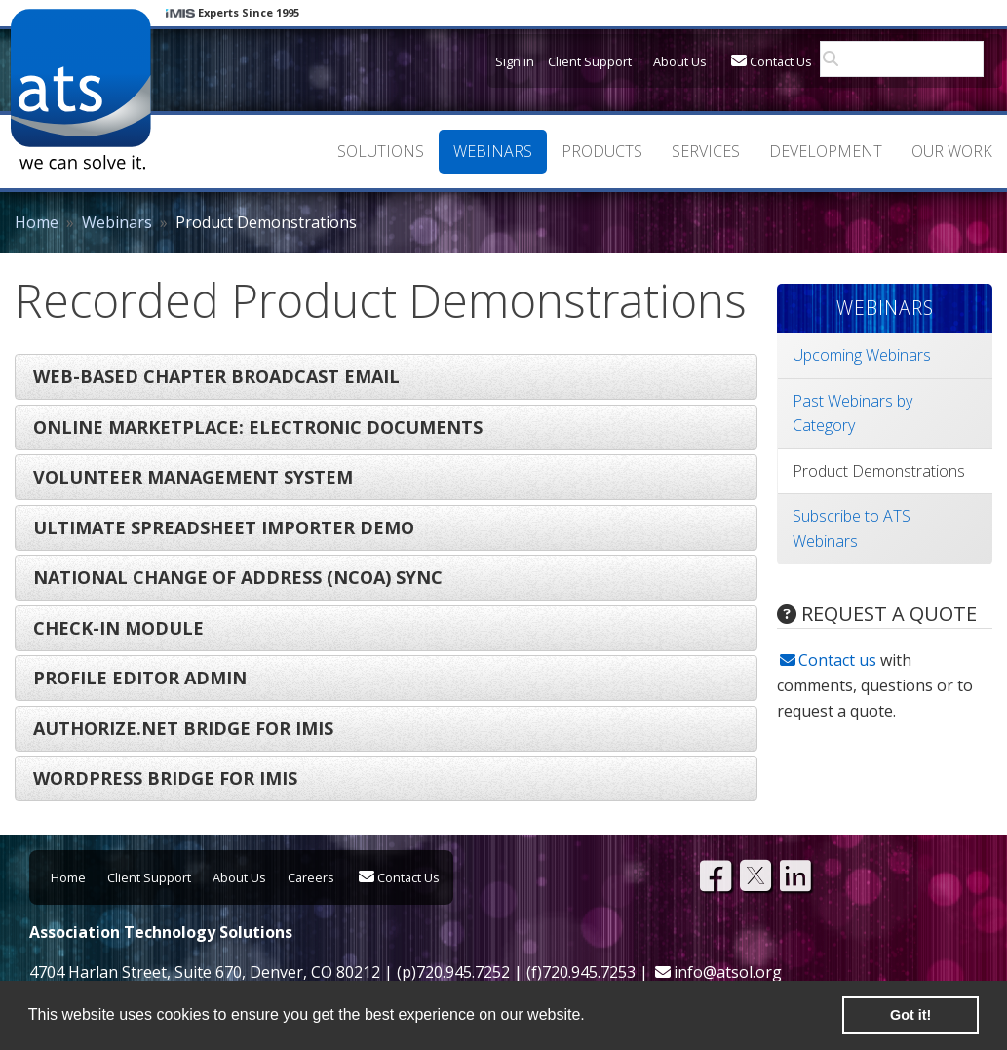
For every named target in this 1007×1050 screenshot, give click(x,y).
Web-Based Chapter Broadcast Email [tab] (216, 376)
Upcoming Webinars (862, 355)
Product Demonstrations (879, 471)
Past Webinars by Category (852, 413)
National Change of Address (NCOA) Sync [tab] (238, 577)
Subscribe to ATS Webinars (851, 528)
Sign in (514, 61)
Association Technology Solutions (80, 89)
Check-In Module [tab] (118, 628)
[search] (907, 59)
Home (36, 222)
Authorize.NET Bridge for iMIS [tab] (183, 728)
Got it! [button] (910, 1015)
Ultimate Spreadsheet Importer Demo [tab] (223, 527)
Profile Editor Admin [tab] (140, 677)
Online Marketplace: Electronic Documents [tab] (258, 427)
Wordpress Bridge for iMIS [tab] (165, 778)
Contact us (837, 660)
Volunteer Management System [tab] (193, 476)
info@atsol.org (728, 972)
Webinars (117, 222)
